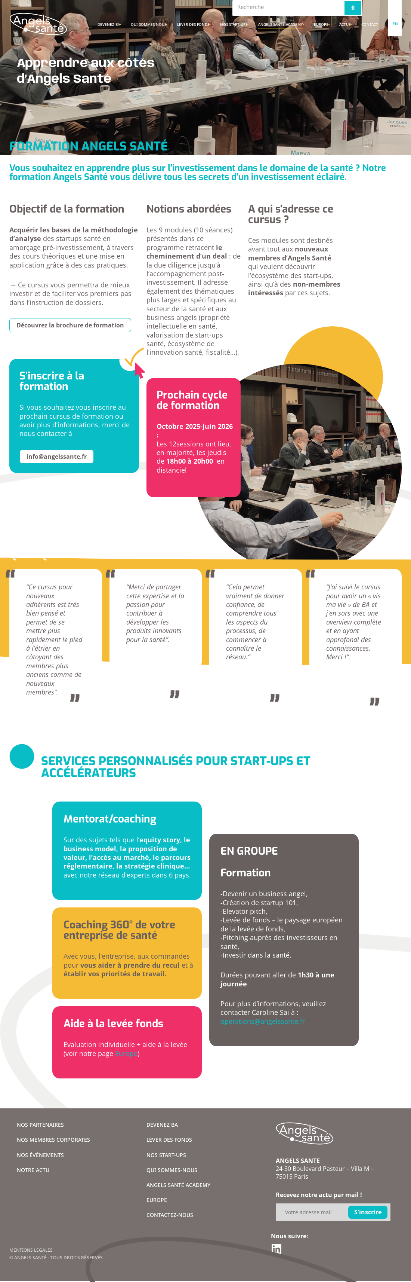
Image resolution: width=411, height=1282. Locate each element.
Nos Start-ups (233, 24)
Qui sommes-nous (148, 24)
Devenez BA (109, 24)
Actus (344, 24)
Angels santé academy (280, 24)
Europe (321, 24)
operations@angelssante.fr (262, 1021)
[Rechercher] (352, 8)
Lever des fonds (193, 24)
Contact (369, 24)
